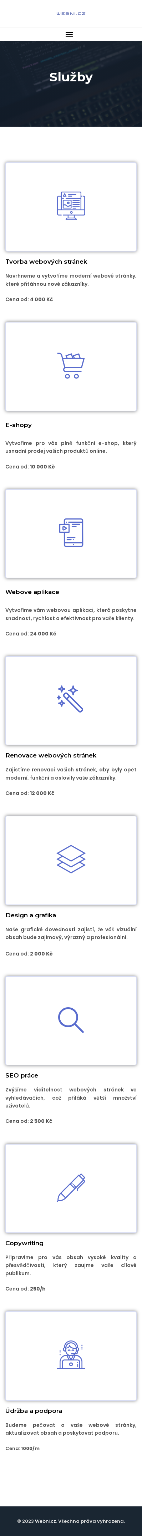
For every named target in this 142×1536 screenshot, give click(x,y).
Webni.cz (45, 1521)
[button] (71, 34)
